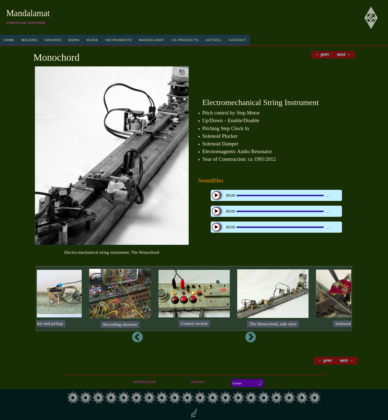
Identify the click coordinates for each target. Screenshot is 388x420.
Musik (93, 40)
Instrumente (118, 40)
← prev (322, 54)
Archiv (198, 382)
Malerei (29, 40)
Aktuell (214, 40)
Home (8, 40)
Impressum (144, 382)
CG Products (185, 40)
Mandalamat (28, 13)
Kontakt (237, 40)
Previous (90, 337)
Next (297, 337)
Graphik (53, 40)
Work (74, 40)
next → (344, 54)
